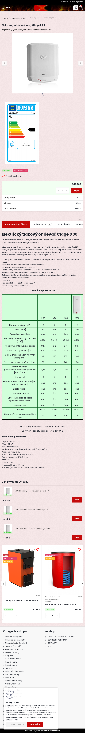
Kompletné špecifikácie (16, 224)
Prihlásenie (64, 2)
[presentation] (4, 63)
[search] (75, 8)
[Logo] (42, 8)
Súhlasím (35, 724)
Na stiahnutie (64, 224)
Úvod (6, 19)
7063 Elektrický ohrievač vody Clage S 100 (32, 528)
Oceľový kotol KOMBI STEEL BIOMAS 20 (21, 600)
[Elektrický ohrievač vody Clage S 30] (42, 63)
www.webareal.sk (52, 730)
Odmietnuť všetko (16, 724)
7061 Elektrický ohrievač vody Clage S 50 (32, 491)
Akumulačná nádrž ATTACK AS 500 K (62, 604)
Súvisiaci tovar (42, 224)
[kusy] (62, 190)
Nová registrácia (77, 2)
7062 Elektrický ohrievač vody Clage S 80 (32, 510)
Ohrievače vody (18, 19)
